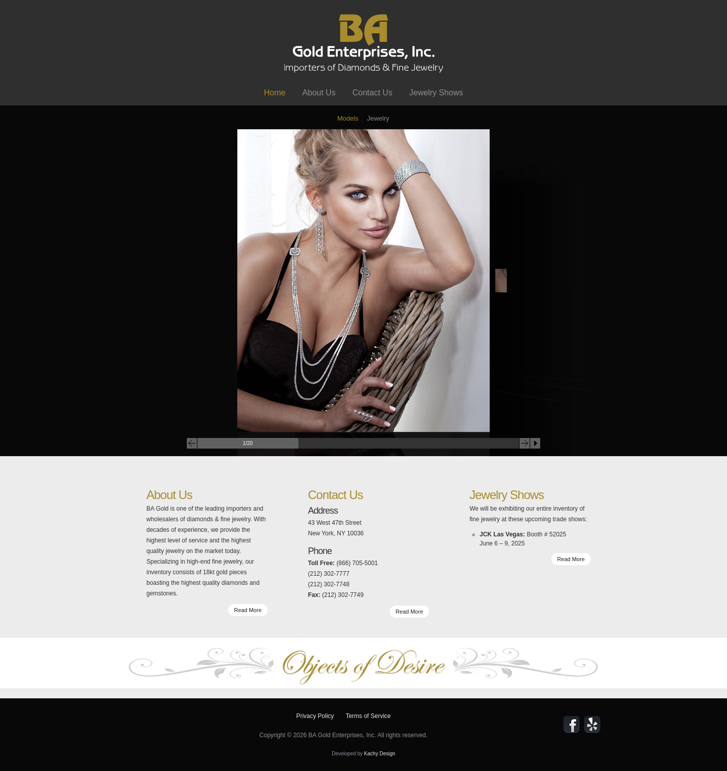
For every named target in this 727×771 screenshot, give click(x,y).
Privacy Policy (315, 716)
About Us (319, 92)
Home (275, 92)
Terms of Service (368, 716)
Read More (248, 610)
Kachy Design (379, 753)
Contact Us (372, 92)
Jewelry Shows (436, 92)
